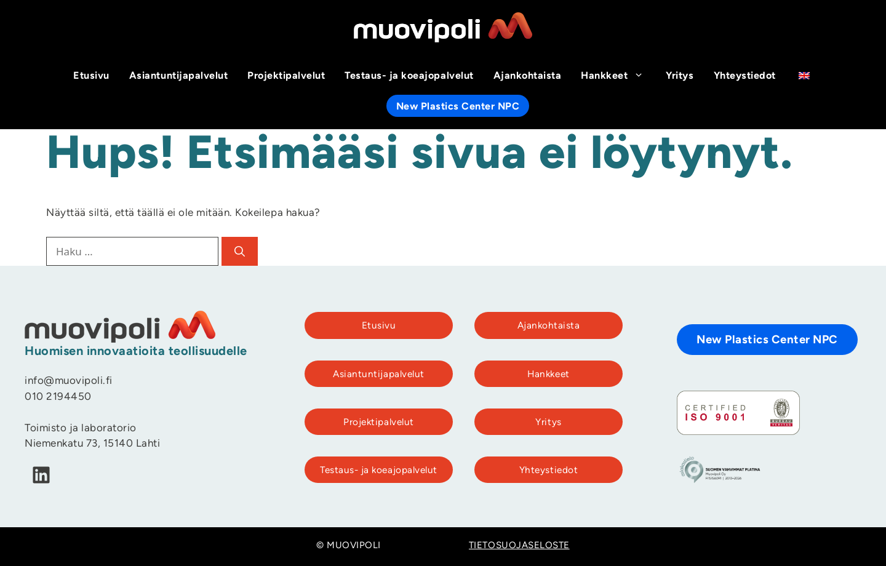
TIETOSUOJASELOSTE (519, 546)
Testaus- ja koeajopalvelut (409, 76)
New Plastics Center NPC (458, 107)
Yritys (679, 76)
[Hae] (240, 251)
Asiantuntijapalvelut (178, 76)
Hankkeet (618, 76)
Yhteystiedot (745, 76)
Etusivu (91, 76)
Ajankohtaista (527, 76)
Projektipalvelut (286, 76)
